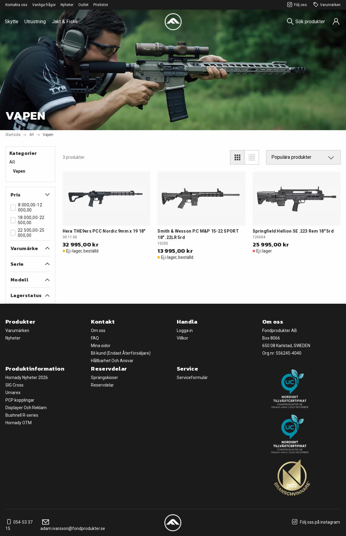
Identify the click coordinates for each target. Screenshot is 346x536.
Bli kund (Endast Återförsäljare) (121, 353)
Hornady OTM (18, 422)
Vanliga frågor (44, 5)
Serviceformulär (192, 377)
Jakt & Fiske (65, 21)
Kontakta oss (16, 5)
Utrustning (35, 21)
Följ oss (296, 5)
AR (31, 135)
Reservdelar (102, 385)
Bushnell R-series (21, 415)
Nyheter (67, 5)
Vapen (19, 171)
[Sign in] (336, 22)
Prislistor (100, 5)
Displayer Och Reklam (26, 407)
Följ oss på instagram (315, 522)
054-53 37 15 (19, 525)
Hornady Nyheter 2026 (26, 377)
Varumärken (326, 5)
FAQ (95, 338)
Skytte (11, 21)
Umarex (12, 392)
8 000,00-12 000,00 (26, 207)
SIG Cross (14, 385)
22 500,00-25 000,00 (28, 233)
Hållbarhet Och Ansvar (112, 360)
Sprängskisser (104, 377)
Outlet (83, 5)
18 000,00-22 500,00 (28, 220)
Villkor (182, 338)
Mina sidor (101, 345)
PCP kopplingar (19, 400)
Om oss (98, 330)
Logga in (185, 330)
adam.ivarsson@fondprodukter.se (72, 525)
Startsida (12, 135)
